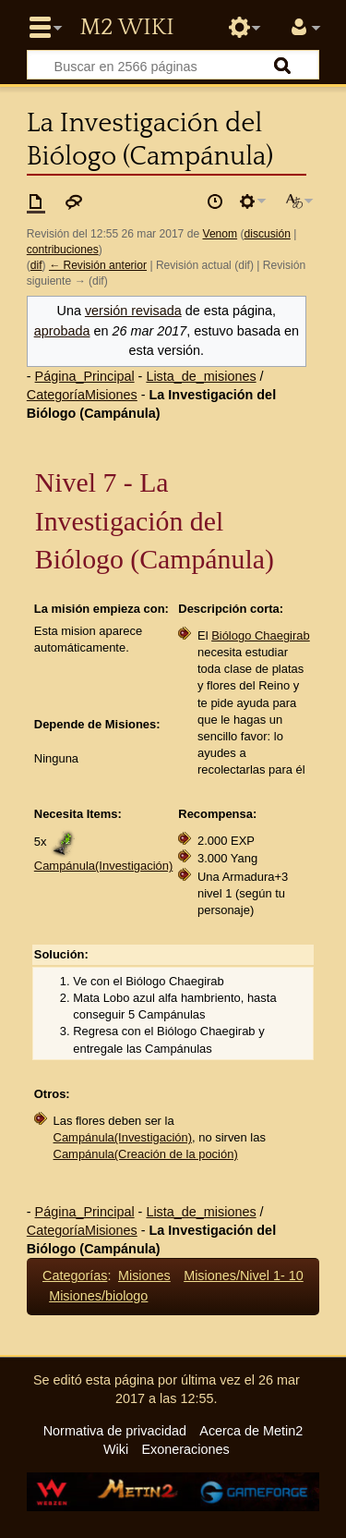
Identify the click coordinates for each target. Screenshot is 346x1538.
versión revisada (133, 310)
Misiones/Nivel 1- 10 (244, 1275)
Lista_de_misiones (201, 376)
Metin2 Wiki (126, 27)
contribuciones (63, 249)
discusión (268, 233)
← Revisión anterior (98, 265)
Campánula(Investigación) (103, 866)
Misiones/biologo (98, 1295)
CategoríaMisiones (82, 394)
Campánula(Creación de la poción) (146, 1154)
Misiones (144, 1275)
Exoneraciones (185, 1449)
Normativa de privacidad (114, 1430)
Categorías (74, 1275)
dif (36, 265)
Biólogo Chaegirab (260, 635)
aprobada (62, 330)
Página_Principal (85, 376)
